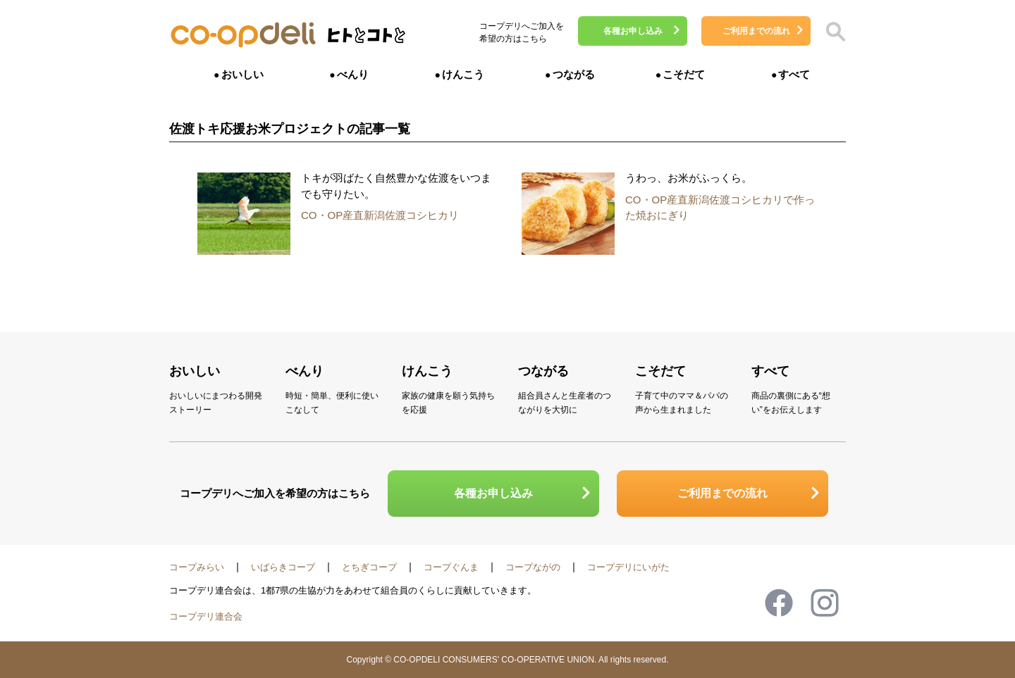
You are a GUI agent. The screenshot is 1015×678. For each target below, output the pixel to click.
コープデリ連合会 (205, 616)
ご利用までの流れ (756, 31)
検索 (835, 31)
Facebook (779, 603)
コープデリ (243, 35)
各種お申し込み (633, 31)
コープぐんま (451, 567)
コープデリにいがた (628, 567)
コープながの (532, 567)
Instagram (825, 603)
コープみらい (196, 567)
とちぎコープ (369, 567)
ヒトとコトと (366, 39)
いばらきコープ (283, 567)
